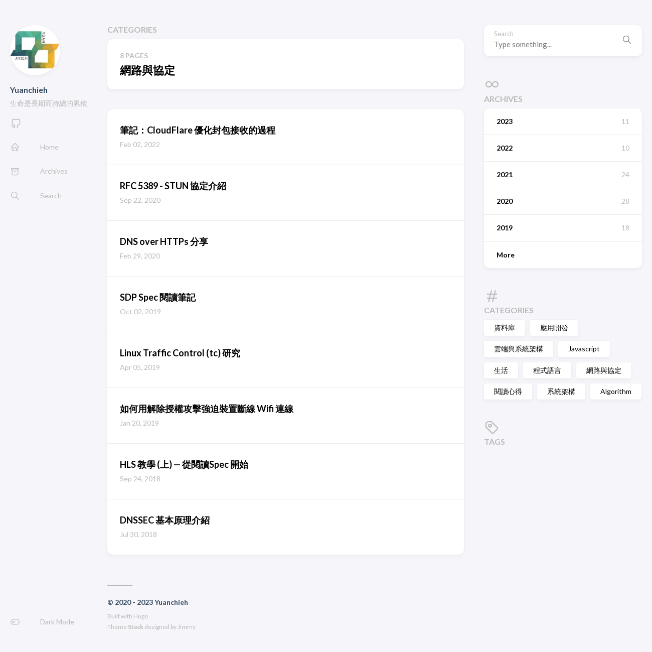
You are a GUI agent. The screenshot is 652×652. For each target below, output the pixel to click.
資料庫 (504, 327)
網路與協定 (603, 370)
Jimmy (187, 626)
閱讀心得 (508, 391)
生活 (501, 370)
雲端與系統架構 (518, 348)
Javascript (584, 348)
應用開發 (554, 327)
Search (504, 34)
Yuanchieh (29, 89)
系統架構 (561, 391)
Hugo (140, 616)
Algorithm (615, 391)
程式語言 (547, 370)
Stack (135, 626)
